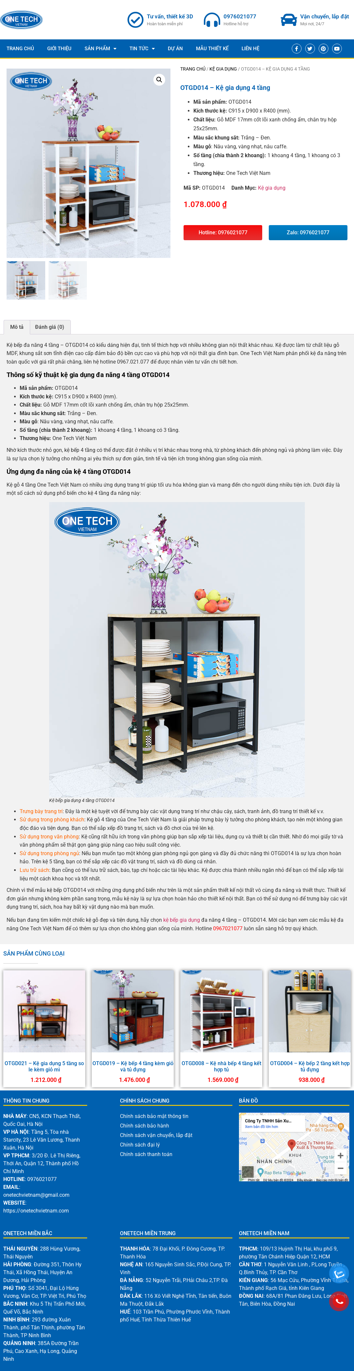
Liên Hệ (250, 49)
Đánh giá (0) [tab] (49, 327)
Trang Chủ (20, 49)
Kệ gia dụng (223, 69)
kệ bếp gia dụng (181, 920)
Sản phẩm (100, 48)
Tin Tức (142, 48)
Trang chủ (193, 69)
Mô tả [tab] (17, 327)
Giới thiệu (59, 49)
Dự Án (175, 49)
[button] (159, 80)
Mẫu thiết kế (212, 49)
